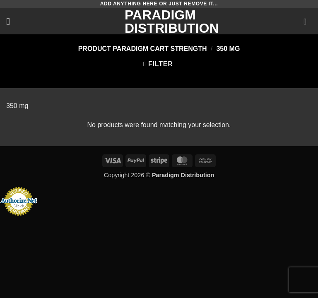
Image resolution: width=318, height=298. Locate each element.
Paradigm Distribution (159, 21)
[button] (11, 21)
